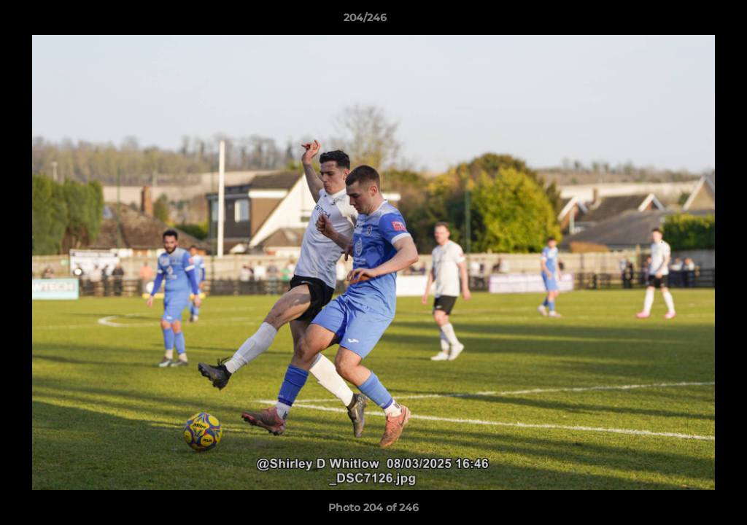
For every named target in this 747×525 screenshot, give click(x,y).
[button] (685, 21)
